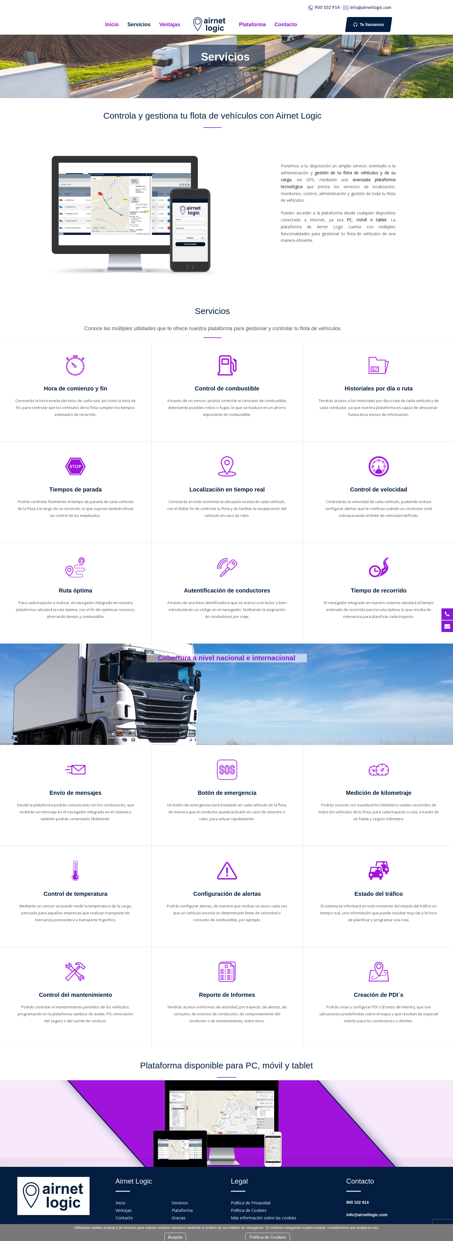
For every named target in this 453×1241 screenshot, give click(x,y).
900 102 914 (327, 7)
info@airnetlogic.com (370, 7)
